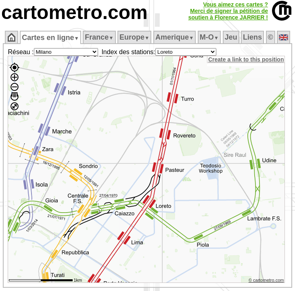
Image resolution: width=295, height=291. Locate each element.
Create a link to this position (247, 59)
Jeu (231, 37)
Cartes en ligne (50, 38)
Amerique (174, 37)
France (99, 37)
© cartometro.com (267, 281)
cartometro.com (74, 12)
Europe (134, 37)
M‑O (209, 37)
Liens (252, 37)
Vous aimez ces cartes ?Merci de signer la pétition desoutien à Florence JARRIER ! (228, 11)
